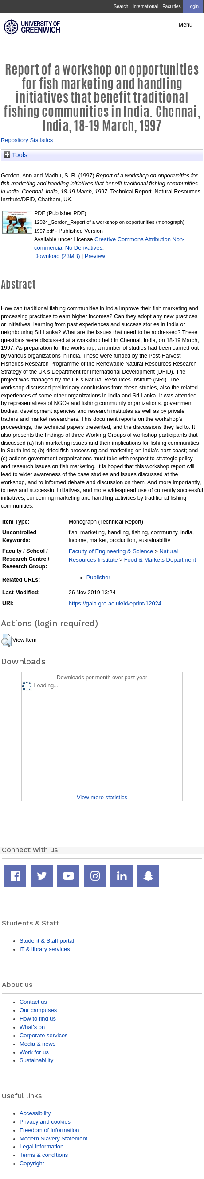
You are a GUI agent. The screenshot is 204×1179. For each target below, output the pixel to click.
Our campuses (38, 1010)
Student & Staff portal (47, 940)
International (145, 6)
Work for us (34, 1052)
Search (121, 6)
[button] (6, 640)
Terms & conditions (44, 1155)
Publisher (98, 577)
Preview (95, 256)
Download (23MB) (57, 256)
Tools (15, 154)
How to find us (38, 1018)
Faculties (171, 6)
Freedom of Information (49, 1130)
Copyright (32, 1163)
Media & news (37, 1043)
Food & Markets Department (160, 559)
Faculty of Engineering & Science (111, 551)
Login (193, 6)
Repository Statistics (27, 140)
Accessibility (35, 1113)
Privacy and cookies (45, 1121)
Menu (185, 25)
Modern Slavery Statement (53, 1138)
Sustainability (36, 1060)
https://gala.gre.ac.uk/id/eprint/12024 (115, 603)
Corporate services (44, 1035)
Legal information (41, 1146)
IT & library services (45, 949)
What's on (32, 1027)
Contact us (33, 1001)
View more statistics (102, 797)
